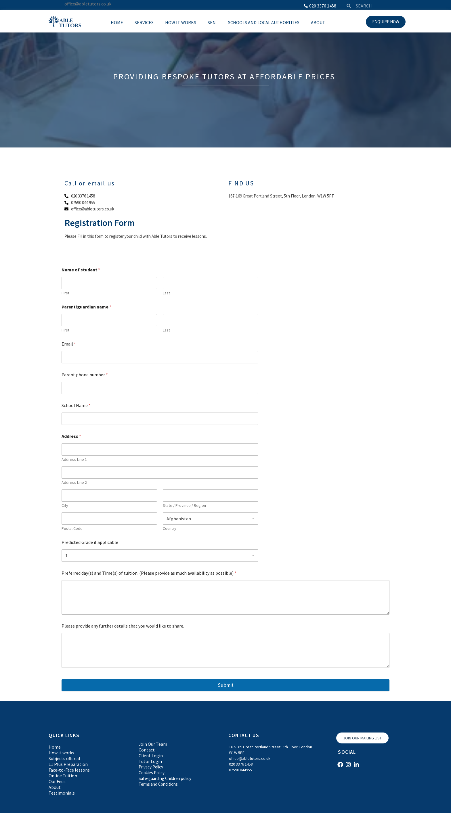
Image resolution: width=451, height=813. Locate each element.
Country (169, 528)
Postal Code (72, 528)
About (318, 22)
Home (117, 22)
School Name (76, 405)
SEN (212, 22)
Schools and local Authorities (263, 22)
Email (69, 344)
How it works (180, 22)
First (65, 293)
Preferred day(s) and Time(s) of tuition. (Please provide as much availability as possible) (149, 573)
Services (144, 22)
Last (166, 293)
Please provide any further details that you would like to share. (123, 626)
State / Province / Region (184, 505)
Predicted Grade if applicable (90, 542)
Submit (226, 685)
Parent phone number (85, 374)
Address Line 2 (74, 482)
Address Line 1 (74, 459)
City (65, 505)
